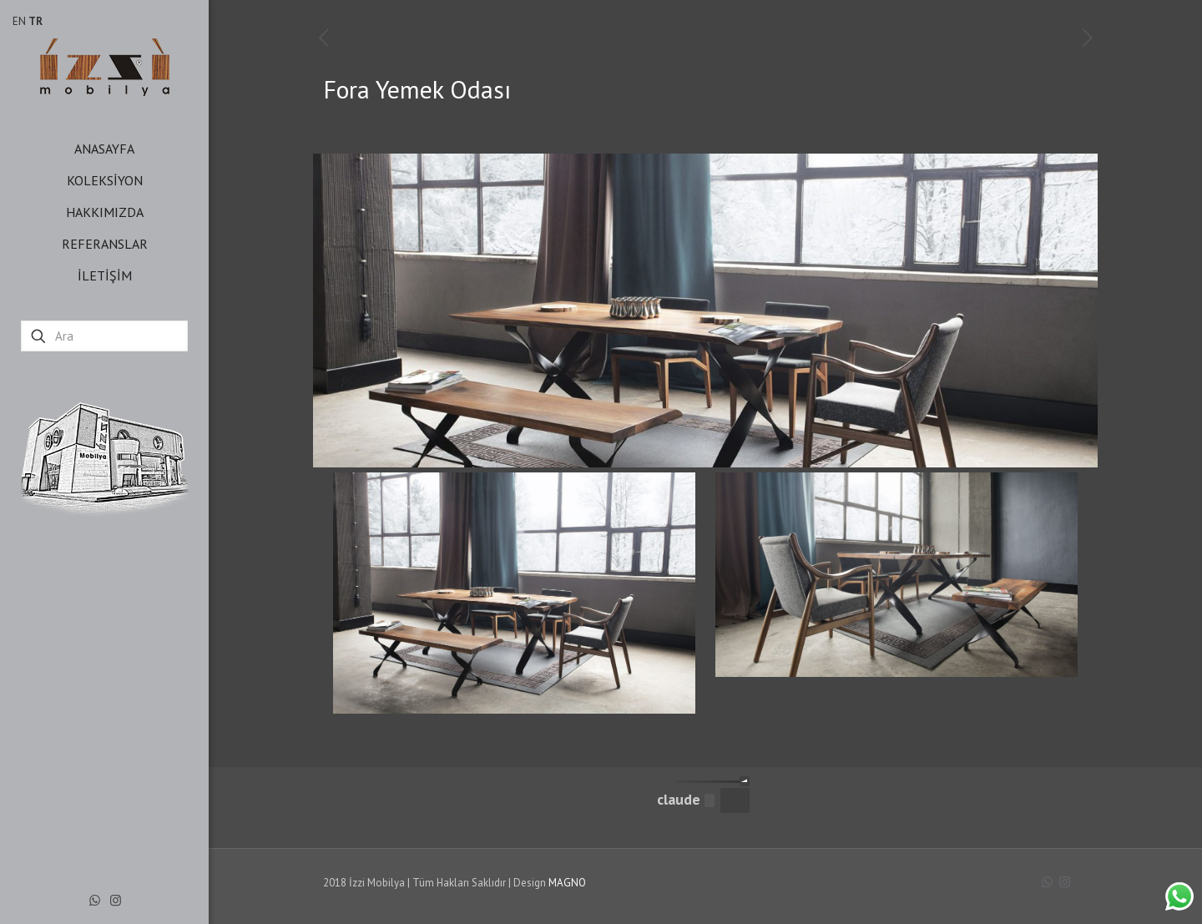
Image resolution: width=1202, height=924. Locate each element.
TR (35, 21)
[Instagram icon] (115, 900)
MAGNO (567, 883)
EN (19, 21)
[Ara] (104, 336)
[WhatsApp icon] (94, 900)
